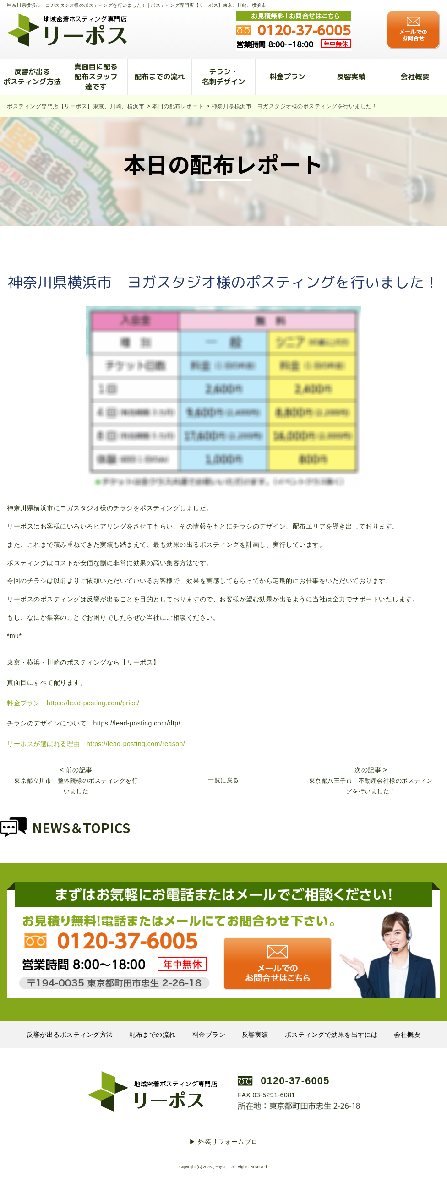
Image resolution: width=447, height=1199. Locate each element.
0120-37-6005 (295, 1080)
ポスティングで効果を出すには (331, 1034)
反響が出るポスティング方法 (32, 76)
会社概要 (414, 76)
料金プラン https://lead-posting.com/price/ (73, 703)
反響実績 (351, 76)
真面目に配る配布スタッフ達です (96, 76)
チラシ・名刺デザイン (223, 76)
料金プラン (287, 76)
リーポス (219, 1167)
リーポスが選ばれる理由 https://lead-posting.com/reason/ (96, 743)
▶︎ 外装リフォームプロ (223, 1141)
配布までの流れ (160, 76)
